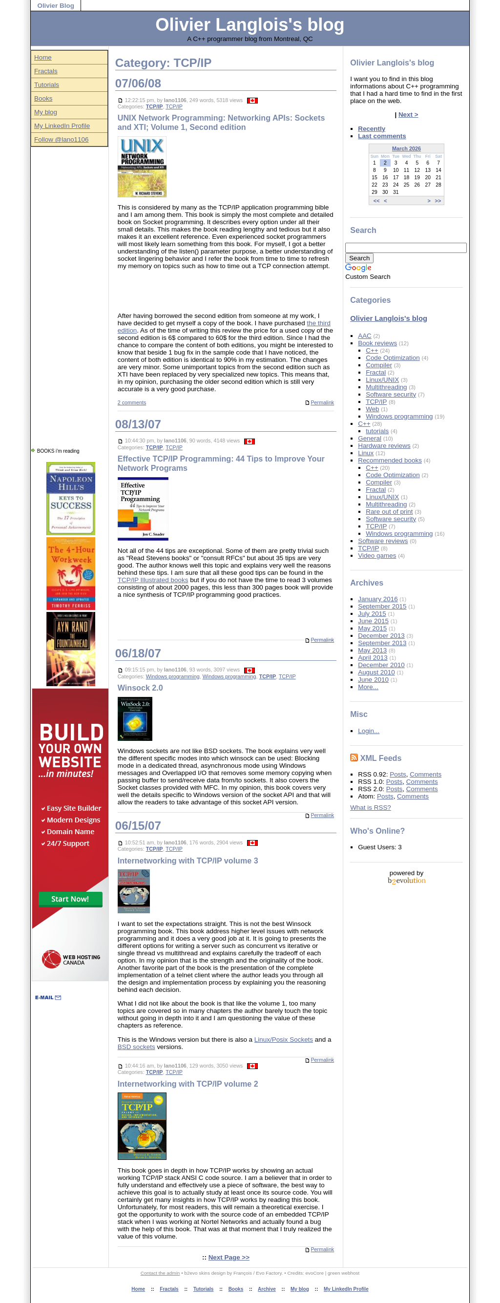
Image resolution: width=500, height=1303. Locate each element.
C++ (372, 350)
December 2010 (381, 665)
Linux (366, 453)
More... (368, 687)
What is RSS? (370, 807)
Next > (408, 114)
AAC (365, 335)
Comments (425, 774)
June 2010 (373, 679)
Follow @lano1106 (61, 139)
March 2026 (406, 148)
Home (43, 57)
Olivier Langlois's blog (249, 25)
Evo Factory (268, 1273)
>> (438, 200)
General (369, 438)
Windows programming (173, 676)
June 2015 (373, 621)
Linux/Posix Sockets (283, 1039)
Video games (377, 555)
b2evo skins (196, 1273)
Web (372, 409)
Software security (391, 394)
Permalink (319, 402)
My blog (45, 112)
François (242, 1273)
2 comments (132, 402)
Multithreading (386, 387)
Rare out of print (389, 511)
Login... (368, 731)
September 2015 (382, 606)
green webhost (343, 1273)
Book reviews (377, 343)
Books (43, 98)
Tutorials (46, 84)
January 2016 (377, 599)
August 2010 (376, 672)
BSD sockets (136, 1047)
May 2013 (372, 650)
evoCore (314, 1273)
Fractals (46, 71)
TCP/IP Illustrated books (153, 580)
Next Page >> (229, 1257)
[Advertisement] (69, 293)
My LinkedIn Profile (62, 125)
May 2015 (372, 628)
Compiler (379, 365)
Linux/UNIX (382, 379)
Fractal (376, 372)
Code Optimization (393, 357)
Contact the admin (160, 1273)
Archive (267, 1289)
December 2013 (381, 635)
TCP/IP (154, 106)
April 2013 (373, 657)
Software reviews (383, 541)
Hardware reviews (384, 445)
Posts (398, 774)
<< (377, 200)
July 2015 (372, 613)
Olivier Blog (55, 5)
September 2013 (382, 643)
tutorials (377, 431)
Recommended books (390, 460)
